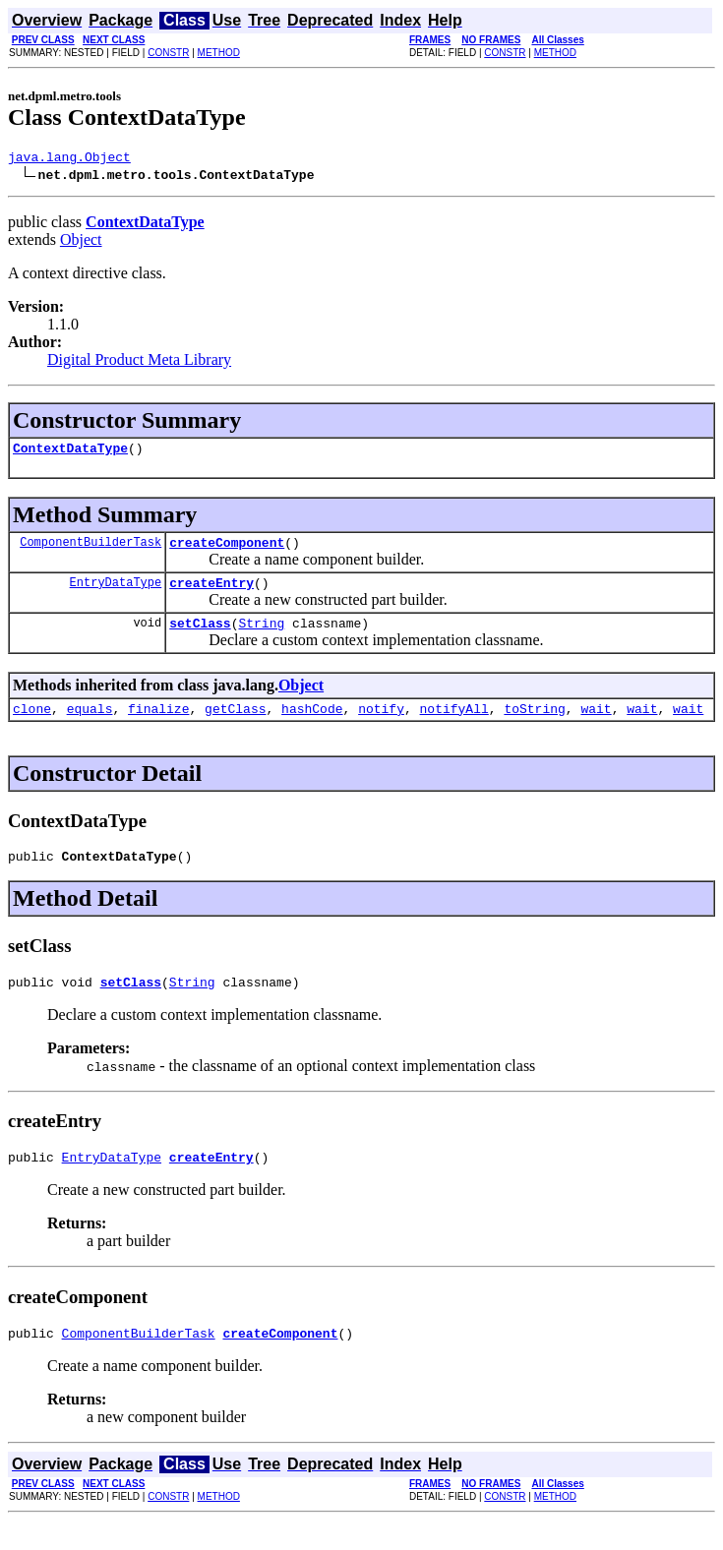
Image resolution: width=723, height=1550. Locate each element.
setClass (199, 637)
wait (595, 726)
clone (32, 726)
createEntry (211, 594)
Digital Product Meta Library (139, 362)
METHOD (219, 52)
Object (81, 242)
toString (534, 726)
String (261, 637)
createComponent (226, 551)
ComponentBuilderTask (90, 550)
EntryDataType (116, 593)
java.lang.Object (69, 159)
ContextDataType (70, 453)
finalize (158, 726)
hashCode (311, 726)
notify (381, 726)
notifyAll (454, 726)
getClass (235, 726)
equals (90, 726)
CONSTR (168, 52)
